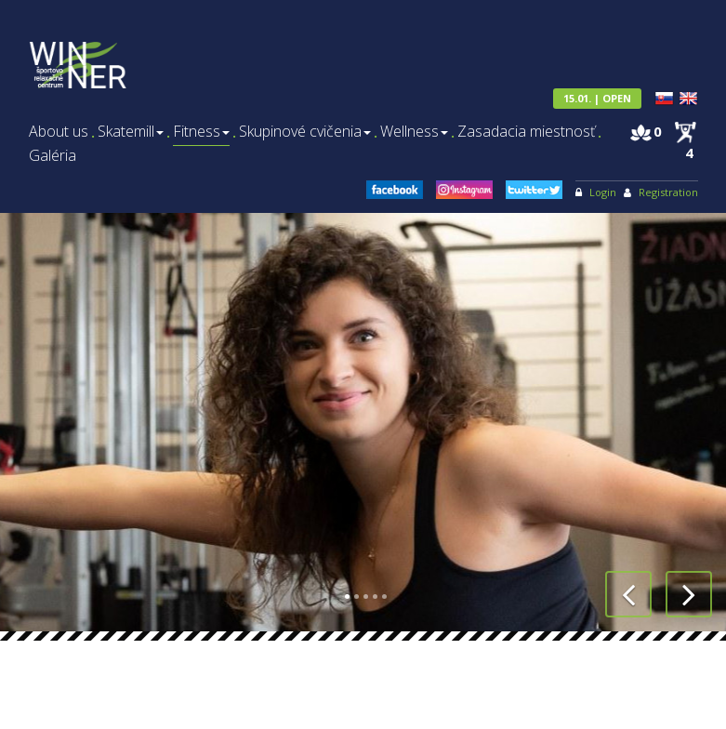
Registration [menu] (668, 192)
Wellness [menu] (414, 131)
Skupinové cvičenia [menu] (305, 131)
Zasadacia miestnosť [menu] (526, 131)
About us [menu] (58, 131)
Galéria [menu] (52, 156)
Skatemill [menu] (131, 131)
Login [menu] (602, 192)
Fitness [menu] (201, 131)
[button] (628, 594)
